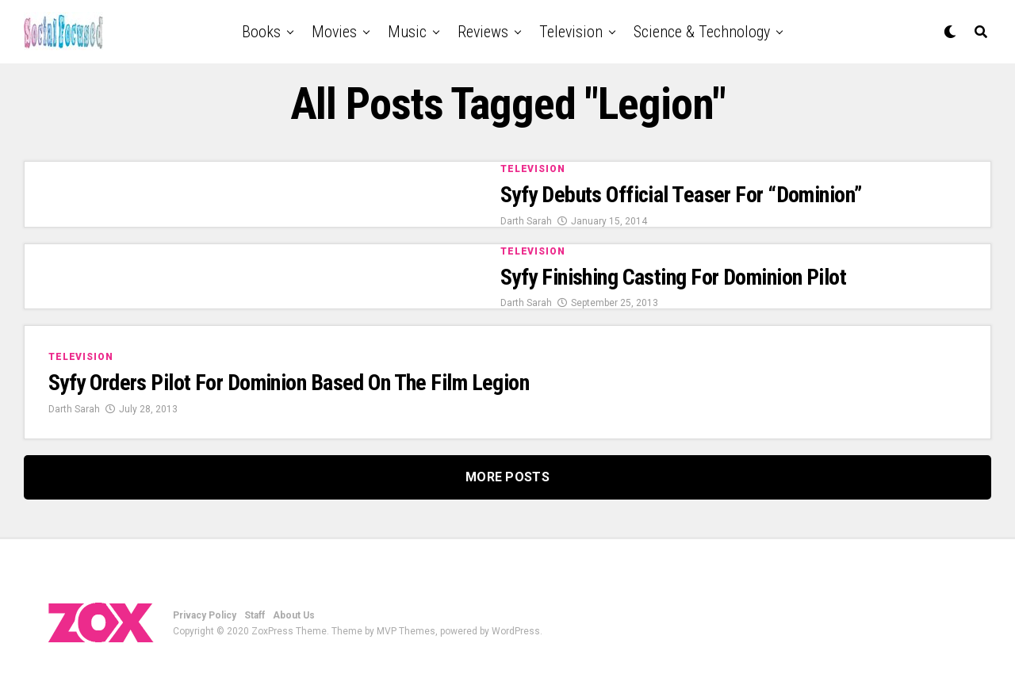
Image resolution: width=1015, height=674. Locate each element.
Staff (254, 615)
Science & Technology (702, 31)
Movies (334, 31)
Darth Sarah (526, 221)
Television (571, 31)
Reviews (483, 31)
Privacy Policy (204, 615)
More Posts (507, 476)
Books (261, 31)
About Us (294, 615)
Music (407, 31)
